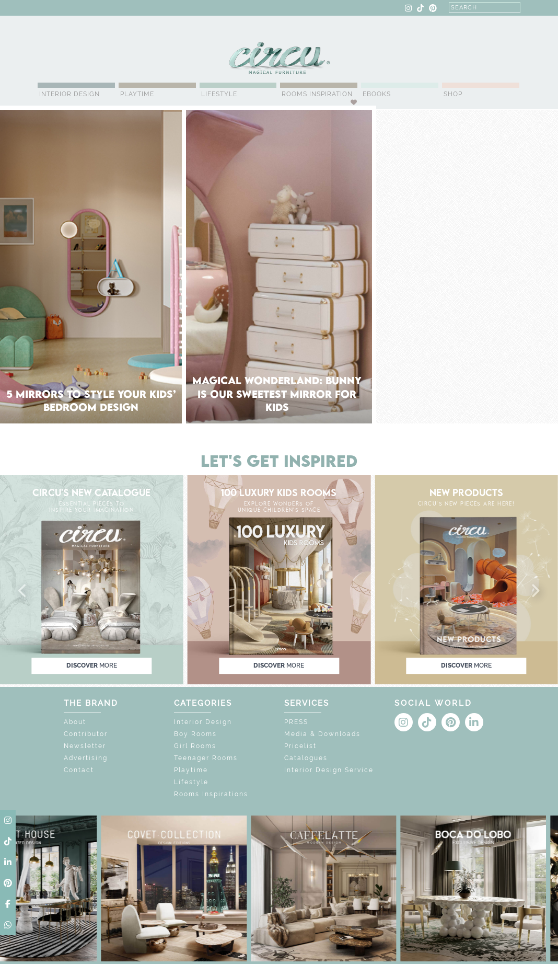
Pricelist (300, 746)
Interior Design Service (329, 770)
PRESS (296, 722)
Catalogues (306, 758)
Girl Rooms (195, 746)
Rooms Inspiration (317, 94)
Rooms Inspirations (211, 794)
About (75, 722)
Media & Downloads (322, 734)
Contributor (86, 734)
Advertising (86, 758)
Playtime (137, 94)
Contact (79, 770)
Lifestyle (219, 94)
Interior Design (69, 94)
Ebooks (377, 94)
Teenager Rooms (206, 758)
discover (91, 665)
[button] (23, 591)
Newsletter (85, 746)
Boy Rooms (195, 734)
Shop (453, 94)
